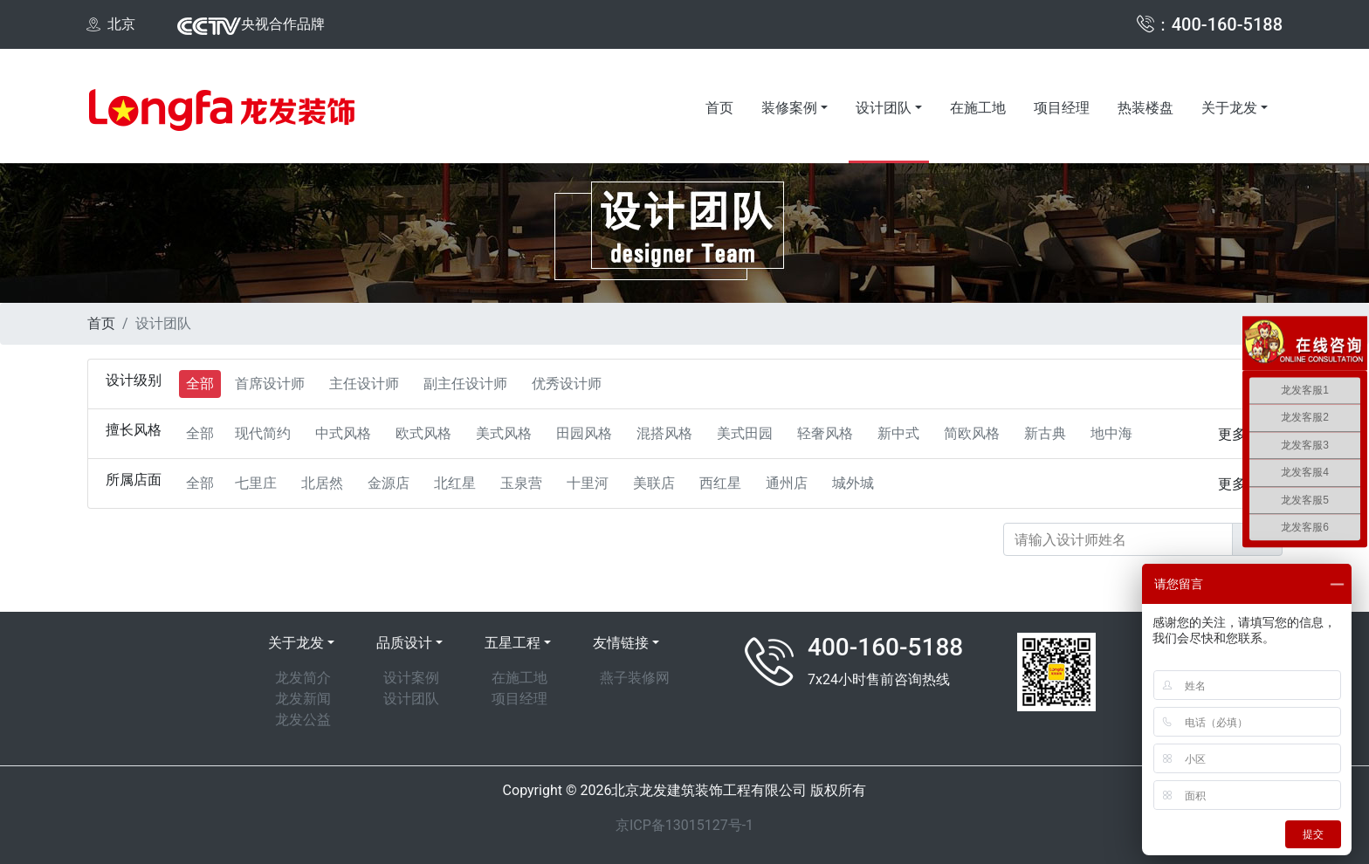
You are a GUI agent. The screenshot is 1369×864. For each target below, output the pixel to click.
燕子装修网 (635, 677)
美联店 (654, 483)
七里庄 (256, 483)
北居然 (322, 483)
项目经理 (1062, 107)
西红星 (720, 483)
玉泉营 (521, 483)
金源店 (388, 483)
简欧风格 (972, 433)
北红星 (455, 483)
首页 (719, 107)
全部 (200, 383)
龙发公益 (303, 719)
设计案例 (411, 677)
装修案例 (789, 107)
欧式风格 (423, 433)
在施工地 (978, 107)
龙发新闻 (303, 698)
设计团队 (884, 107)
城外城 (853, 483)
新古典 (1045, 433)
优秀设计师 (567, 383)
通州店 (787, 483)
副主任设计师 (465, 383)
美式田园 (745, 433)
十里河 (588, 483)
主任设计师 (364, 383)
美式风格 (504, 433)
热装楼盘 (1145, 107)
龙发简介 (303, 677)
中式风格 (343, 433)
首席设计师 (270, 383)
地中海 (1111, 433)
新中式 (898, 433)
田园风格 (584, 433)
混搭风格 (664, 433)
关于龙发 (1229, 107)
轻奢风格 (825, 433)
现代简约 (263, 433)
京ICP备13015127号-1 (684, 825)
